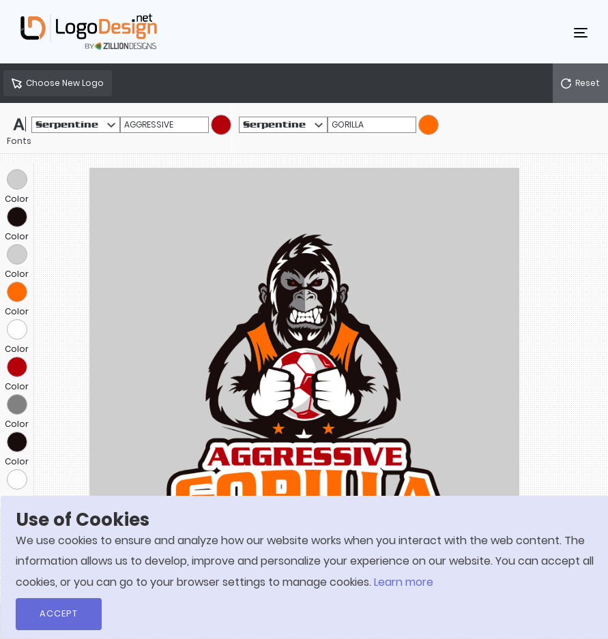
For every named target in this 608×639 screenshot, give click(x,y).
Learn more (403, 582)
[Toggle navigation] (581, 32)
